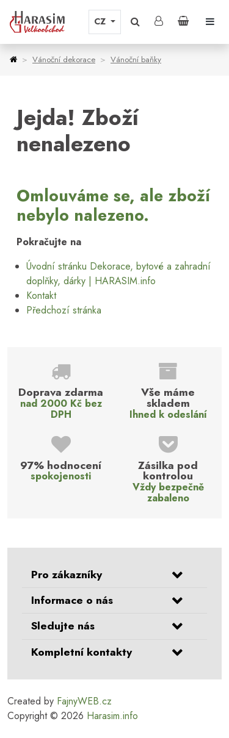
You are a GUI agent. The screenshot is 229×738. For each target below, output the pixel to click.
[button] (135, 22)
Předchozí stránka (63, 310)
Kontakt (41, 295)
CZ (101, 21)
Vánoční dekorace (63, 59)
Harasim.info (112, 716)
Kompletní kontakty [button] (81, 652)
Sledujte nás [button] (63, 626)
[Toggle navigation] (210, 22)
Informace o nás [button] (72, 600)
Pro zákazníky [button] (66, 574)
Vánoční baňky (136, 59)
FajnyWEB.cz (84, 701)
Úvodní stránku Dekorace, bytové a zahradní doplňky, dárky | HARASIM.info (118, 273)
